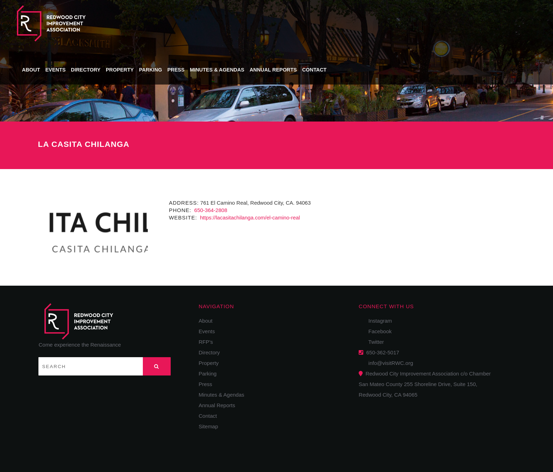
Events (215, 22)
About (191, 22)
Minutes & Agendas (374, 22)
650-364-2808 (210, 210)
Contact (470, 22)
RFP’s (206, 342)
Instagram (378, 321)
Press (333, 22)
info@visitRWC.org (389, 363)
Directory (245, 22)
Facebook (377, 331)
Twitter (374, 342)
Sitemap (208, 426)
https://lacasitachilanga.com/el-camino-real (249, 218)
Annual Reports (429, 22)
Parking (308, 22)
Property (278, 22)
